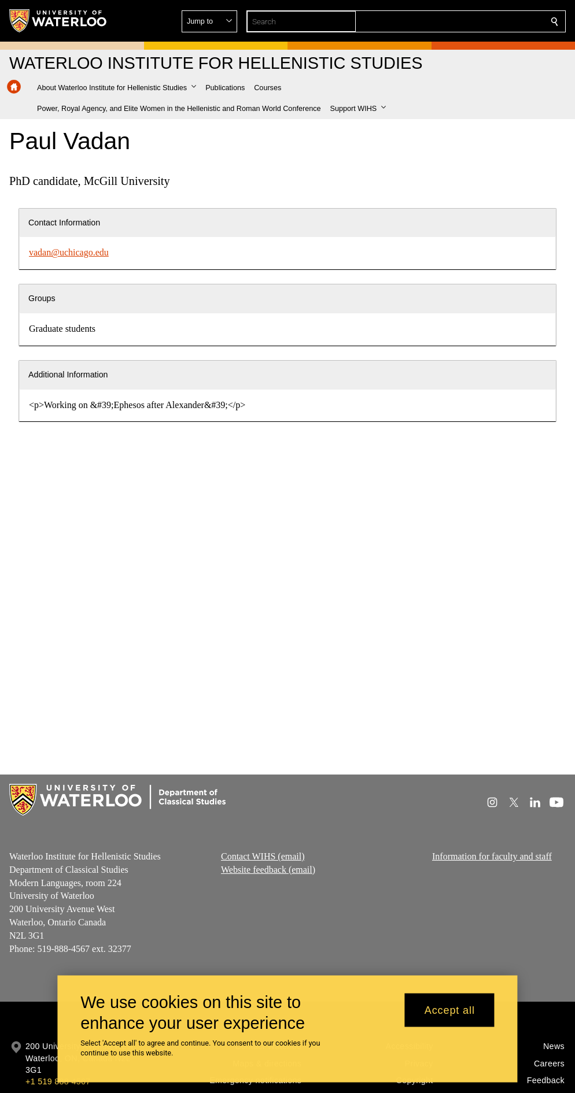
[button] (471, 21)
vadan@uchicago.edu (69, 252)
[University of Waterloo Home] (58, 20)
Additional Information (68, 374)
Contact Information (64, 222)
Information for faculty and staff (492, 856)
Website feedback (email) (268, 870)
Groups (42, 298)
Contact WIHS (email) (263, 856)
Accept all (450, 1010)
